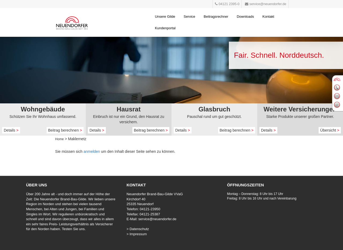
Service (189, 17)
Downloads (245, 17)
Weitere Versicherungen (300, 109)
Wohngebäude (43, 109)
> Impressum (136, 234)
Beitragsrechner (216, 17)
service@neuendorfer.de (157, 219)
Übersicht (329, 130)
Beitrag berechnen (65, 130)
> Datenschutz (137, 229)
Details (11, 130)
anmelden (92, 151)
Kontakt (268, 17)
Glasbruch (214, 109)
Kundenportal (165, 28)
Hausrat (128, 109)
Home (59, 139)
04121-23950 (150, 209)
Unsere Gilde (165, 17)
